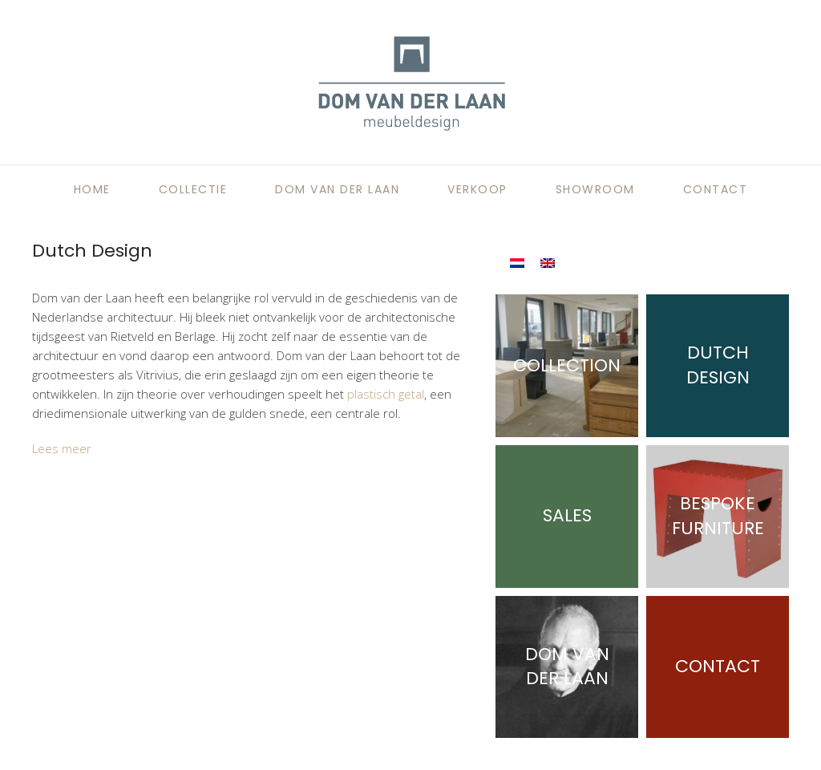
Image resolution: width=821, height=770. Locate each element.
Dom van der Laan (337, 189)
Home (92, 189)
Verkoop (477, 189)
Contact (715, 189)
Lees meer (61, 448)
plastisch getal (385, 394)
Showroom (595, 189)
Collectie (193, 189)
